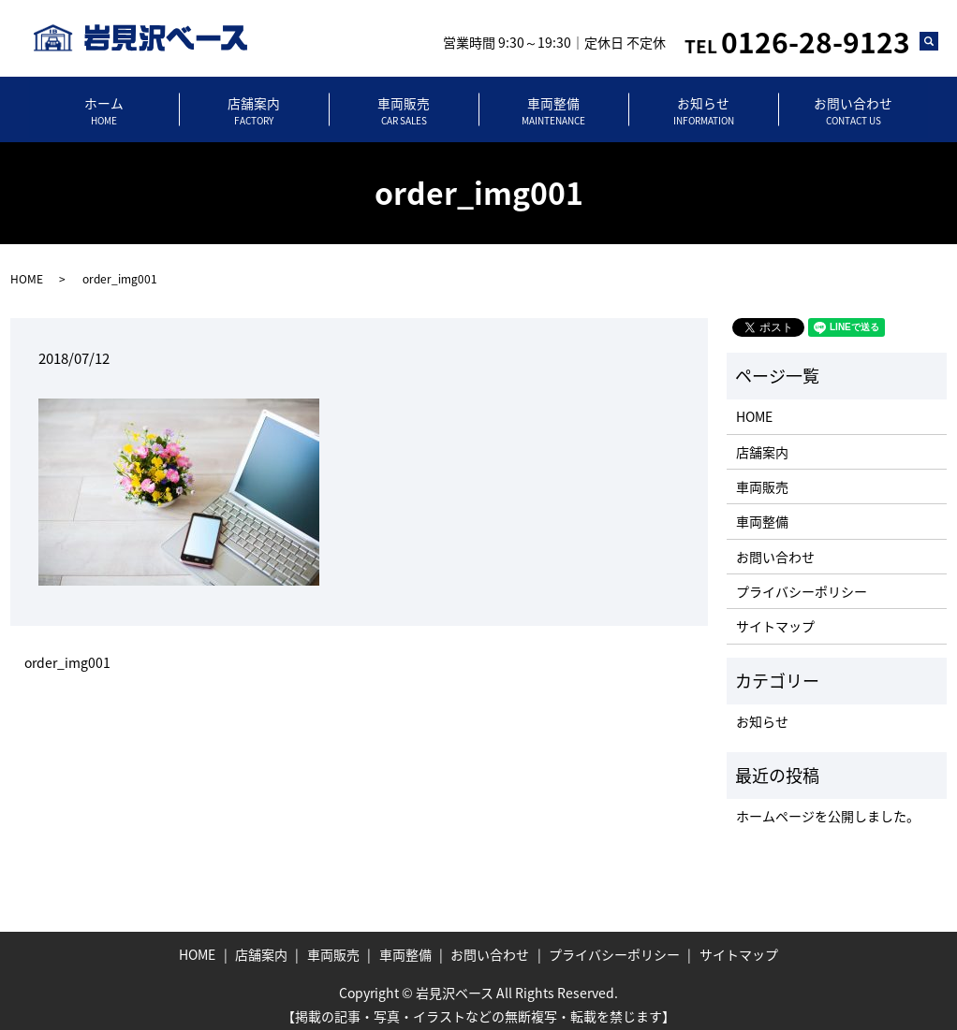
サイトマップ (775, 615)
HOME (26, 267)
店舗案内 (254, 105)
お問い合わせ (853, 105)
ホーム (104, 105)
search (938, 44)
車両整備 (553, 105)
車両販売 (403, 105)
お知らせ (703, 105)
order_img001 (67, 651)
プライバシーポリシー (801, 580)
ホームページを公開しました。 (828, 804)
